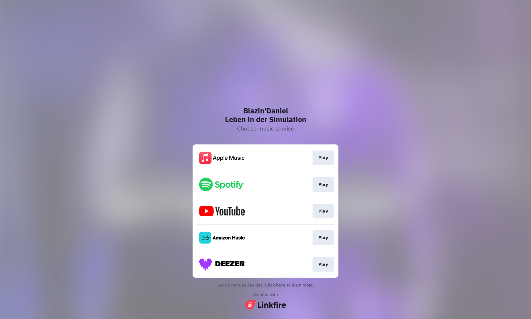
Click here (275, 285)
